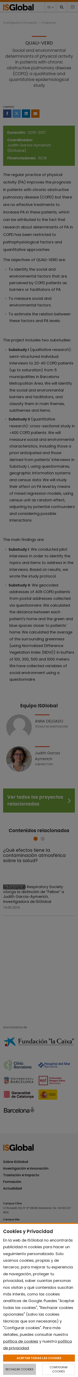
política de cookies (20, 1341)
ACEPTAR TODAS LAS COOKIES (39, 1358)
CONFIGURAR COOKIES (59, 1369)
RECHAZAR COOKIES (19, 1369)
